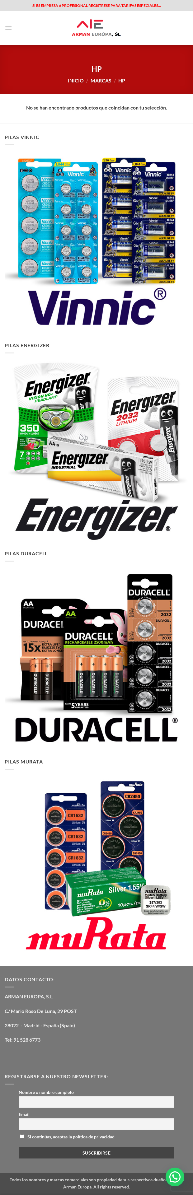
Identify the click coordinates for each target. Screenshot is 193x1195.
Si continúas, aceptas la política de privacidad (67, 1136)
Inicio (76, 80)
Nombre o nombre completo (46, 1092)
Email (24, 1114)
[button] (8, 27)
